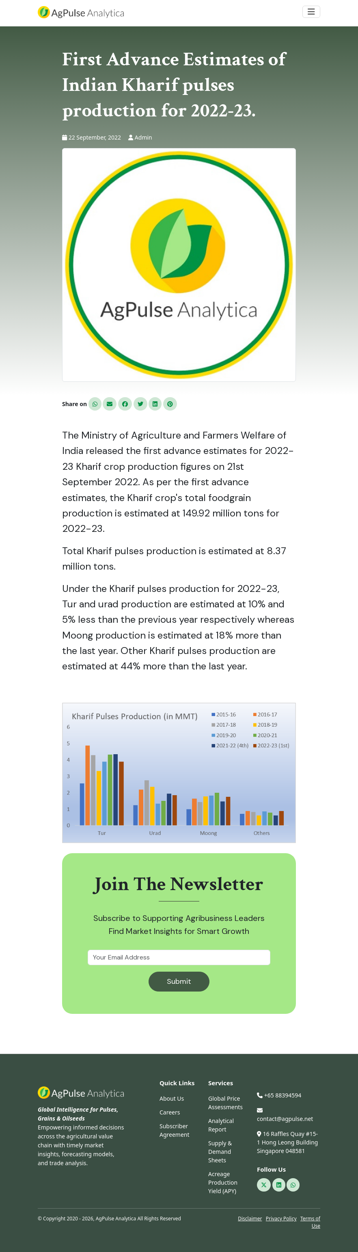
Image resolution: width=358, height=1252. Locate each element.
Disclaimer (250, 1218)
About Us (172, 1098)
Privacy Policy (281, 1218)
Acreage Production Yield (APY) (222, 1182)
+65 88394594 (279, 1095)
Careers (170, 1112)
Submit (179, 981)
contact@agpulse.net (285, 1115)
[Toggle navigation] (311, 12)
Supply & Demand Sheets (220, 1151)
